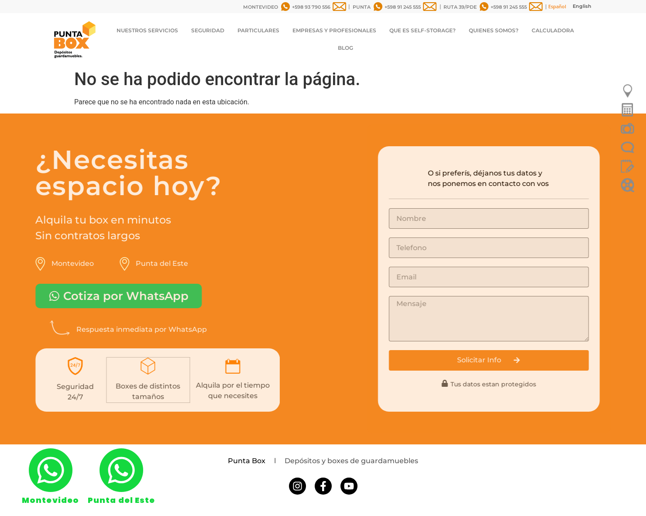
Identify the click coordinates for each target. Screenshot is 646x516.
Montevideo (50, 500)
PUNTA (362, 7)
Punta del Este (121, 500)
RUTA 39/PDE (460, 7)
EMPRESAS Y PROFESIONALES (334, 30)
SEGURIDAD (207, 30)
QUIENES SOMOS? (494, 30)
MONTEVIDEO (260, 7)
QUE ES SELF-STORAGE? (422, 30)
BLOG (345, 48)
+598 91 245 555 (403, 7)
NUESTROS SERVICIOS (147, 30)
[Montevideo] (50, 470)
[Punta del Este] (121, 470)
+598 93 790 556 (311, 7)
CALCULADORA (553, 30)
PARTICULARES (258, 30)
